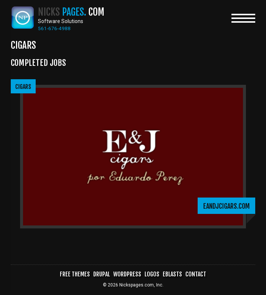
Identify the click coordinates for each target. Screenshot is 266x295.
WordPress (127, 274)
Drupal (101, 274)
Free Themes (74, 274)
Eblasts (173, 274)
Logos (152, 274)
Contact (196, 274)
